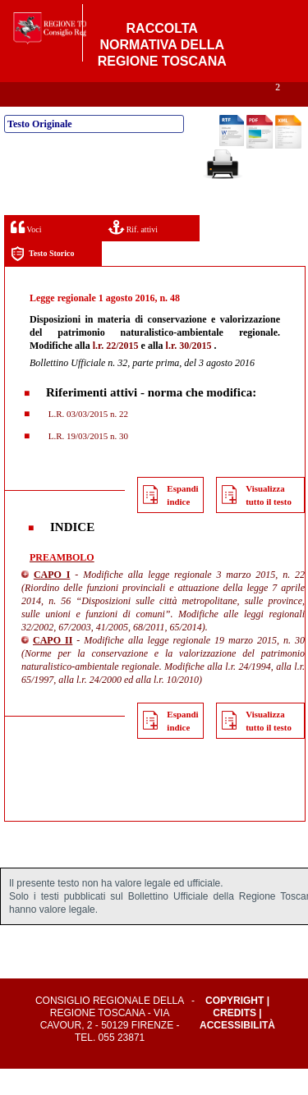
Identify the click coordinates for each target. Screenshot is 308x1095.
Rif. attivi (133, 253)
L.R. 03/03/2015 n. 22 (87, 440)
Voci (26, 253)
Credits (234, 1039)
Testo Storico (42, 280)
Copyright (234, 1027)
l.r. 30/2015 (189, 372)
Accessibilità (237, 1051)
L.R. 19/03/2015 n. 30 (87, 462)
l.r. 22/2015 (116, 372)
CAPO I (52, 601)
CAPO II (52, 666)
